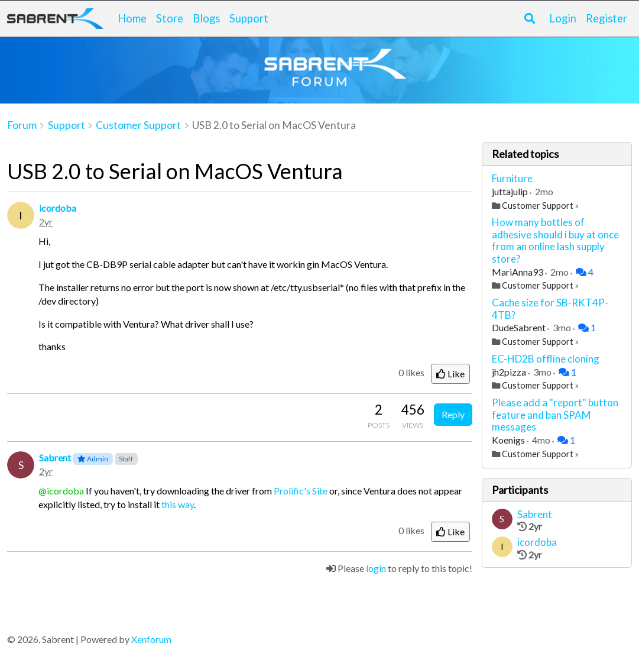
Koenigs (509, 439)
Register (606, 18)
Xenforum (151, 639)
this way (177, 504)
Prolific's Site (300, 490)
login (376, 568)
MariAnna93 (518, 271)
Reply (453, 414)
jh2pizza (510, 371)
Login (562, 18)
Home (132, 18)
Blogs (206, 18)
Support (248, 18)
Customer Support (537, 206)
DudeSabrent (519, 327)
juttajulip (511, 191)
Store (169, 18)
